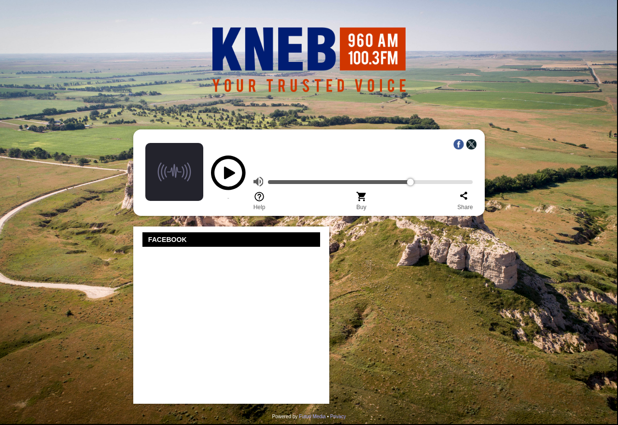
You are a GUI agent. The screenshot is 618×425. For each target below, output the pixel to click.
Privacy (338, 416)
